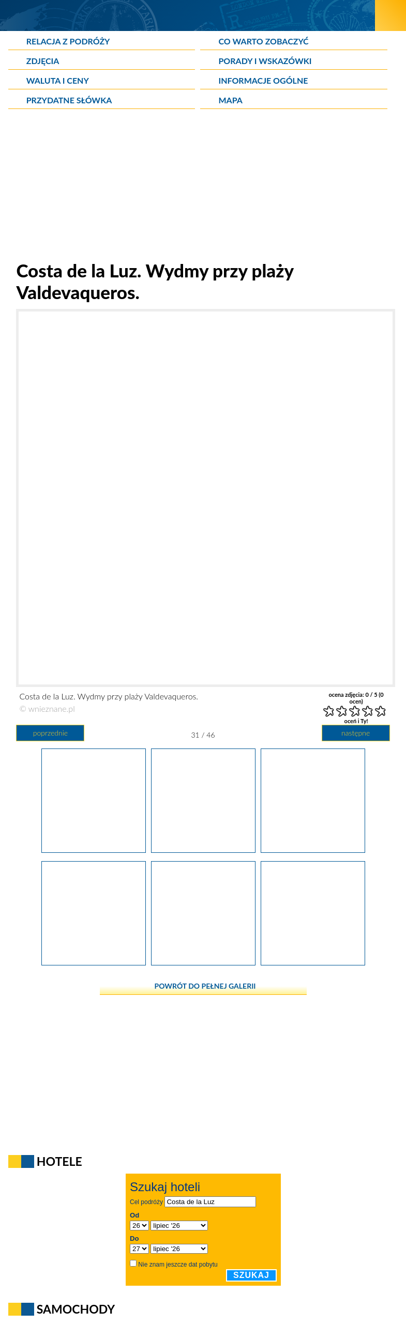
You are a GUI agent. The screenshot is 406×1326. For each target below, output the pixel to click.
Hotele (59, 1161)
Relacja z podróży (68, 41)
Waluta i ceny (57, 80)
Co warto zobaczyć (263, 41)
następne (355, 732)
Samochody (76, 1309)
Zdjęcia (42, 61)
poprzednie (50, 732)
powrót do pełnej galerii (205, 985)
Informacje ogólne (263, 80)
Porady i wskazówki (264, 61)
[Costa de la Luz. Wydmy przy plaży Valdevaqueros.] (203, 849)
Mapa (230, 100)
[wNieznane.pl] (187, 15)
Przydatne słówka (69, 100)
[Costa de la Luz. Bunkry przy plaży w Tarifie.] (93, 849)
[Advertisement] (203, 187)
